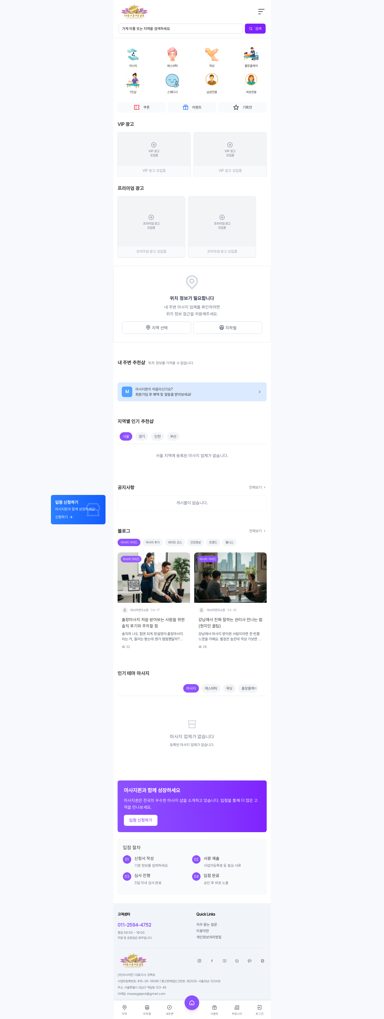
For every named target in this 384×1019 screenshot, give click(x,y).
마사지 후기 (153, 542)
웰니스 (229, 542)
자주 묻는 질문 (206, 924)
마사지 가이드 (129, 542)
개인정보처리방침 (209, 936)
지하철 (227, 328)
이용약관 (202, 930)
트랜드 (213, 542)
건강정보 (195, 542)
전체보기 (258, 487)
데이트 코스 (175, 542)
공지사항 (126, 487)
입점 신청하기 (140, 820)
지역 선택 (156, 328)
